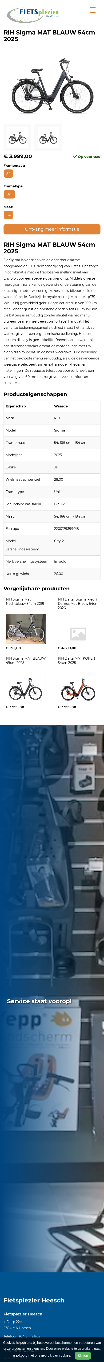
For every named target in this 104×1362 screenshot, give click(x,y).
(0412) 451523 (29, 1336)
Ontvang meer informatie (52, 229)
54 (8, 173)
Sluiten (83, 1356)
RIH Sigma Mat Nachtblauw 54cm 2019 (25, 601)
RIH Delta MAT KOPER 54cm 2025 (77, 660)
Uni (9, 194)
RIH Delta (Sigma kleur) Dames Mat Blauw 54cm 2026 (79, 603)
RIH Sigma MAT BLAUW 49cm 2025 (26, 660)
